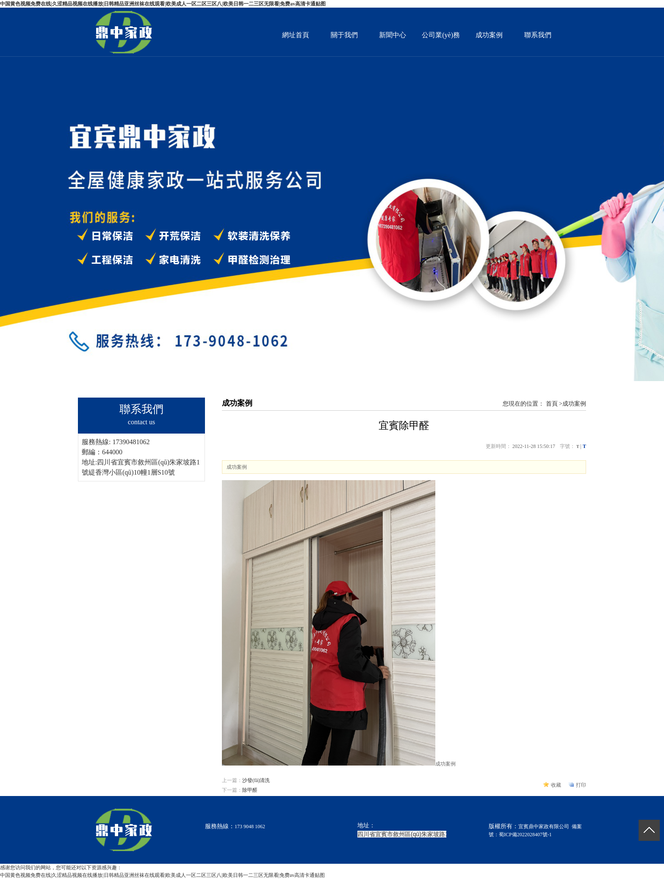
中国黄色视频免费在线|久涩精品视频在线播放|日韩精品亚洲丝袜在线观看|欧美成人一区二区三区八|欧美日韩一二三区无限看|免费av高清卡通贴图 (163, 4)
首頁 (552, 404)
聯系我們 (537, 35)
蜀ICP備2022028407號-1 (525, 835)
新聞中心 (392, 35)
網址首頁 (295, 35)
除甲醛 (249, 790)
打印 (581, 785)
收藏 (556, 785)
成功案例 (489, 35)
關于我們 (344, 35)
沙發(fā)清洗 (256, 780)
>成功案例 (572, 404)
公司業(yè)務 (441, 35)
